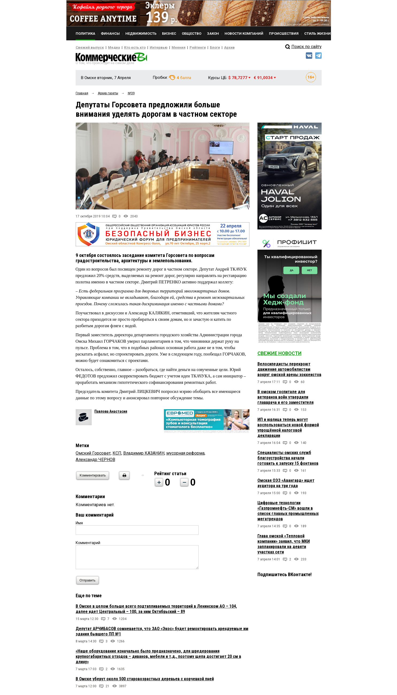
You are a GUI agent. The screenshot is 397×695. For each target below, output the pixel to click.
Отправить (89, 582)
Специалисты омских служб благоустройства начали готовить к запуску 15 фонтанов (287, 459)
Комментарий (88, 544)
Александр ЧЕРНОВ (95, 461)
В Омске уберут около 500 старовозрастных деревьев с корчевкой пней (145, 680)
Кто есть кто (127, 47)
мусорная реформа (185, 454)
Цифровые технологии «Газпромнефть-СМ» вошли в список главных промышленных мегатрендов (288, 512)
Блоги (197, 47)
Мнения (165, 47)
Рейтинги (182, 47)
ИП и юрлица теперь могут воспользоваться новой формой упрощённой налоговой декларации (288, 429)
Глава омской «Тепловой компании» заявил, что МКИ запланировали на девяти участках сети (283, 545)
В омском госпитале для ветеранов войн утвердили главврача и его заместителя (285, 399)
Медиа (109, 47)
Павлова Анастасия (110, 413)
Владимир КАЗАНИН (143, 454)
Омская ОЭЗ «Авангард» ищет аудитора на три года (285, 484)
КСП (117, 454)
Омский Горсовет (93, 454)
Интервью (148, 47)
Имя (79, 524)
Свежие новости (279, 355)
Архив (210, 47)
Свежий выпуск (88, 47)
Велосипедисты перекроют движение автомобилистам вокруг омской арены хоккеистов (289, 371)
